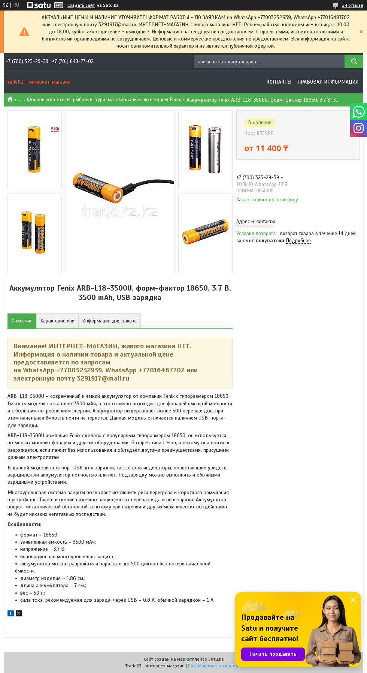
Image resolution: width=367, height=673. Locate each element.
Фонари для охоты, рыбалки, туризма (70, 99)
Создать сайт (81, 5)
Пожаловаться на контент (215, 666)
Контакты (278, 82)
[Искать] (354, 61)
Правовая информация (327, 82)
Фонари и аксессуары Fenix (150, 99)
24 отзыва (352, 5)
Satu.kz (216, 659)
